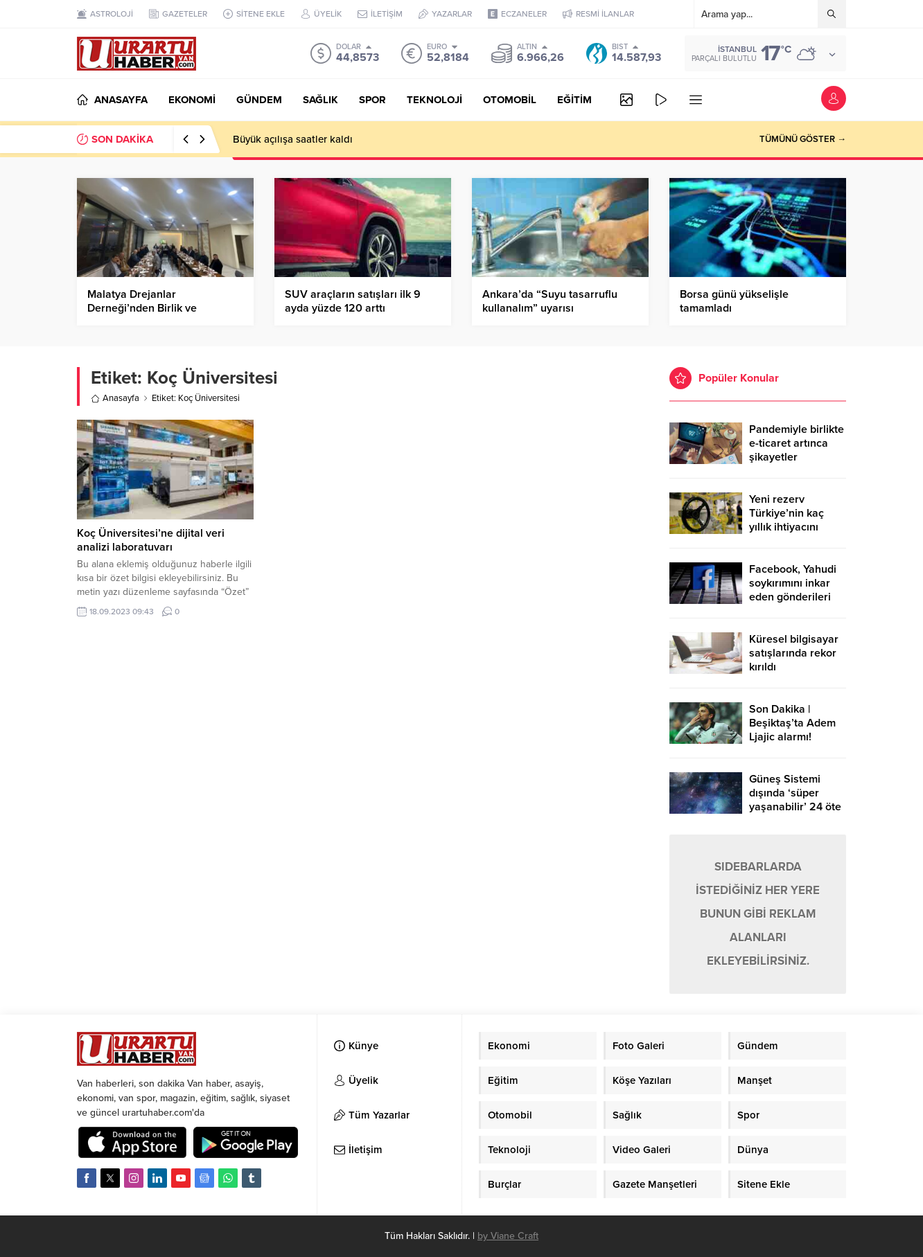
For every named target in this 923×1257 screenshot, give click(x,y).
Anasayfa (115, 398)
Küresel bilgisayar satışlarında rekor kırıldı (793, 653)
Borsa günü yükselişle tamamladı (734, 301)
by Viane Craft (507, 1236)
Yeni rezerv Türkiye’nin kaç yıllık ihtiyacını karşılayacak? (786, 520)
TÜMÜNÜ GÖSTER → (802, 139)
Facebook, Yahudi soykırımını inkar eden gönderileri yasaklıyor (792, 590)
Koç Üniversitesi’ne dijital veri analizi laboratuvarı (151, 540)
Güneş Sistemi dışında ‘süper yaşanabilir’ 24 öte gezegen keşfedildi (796, 800)
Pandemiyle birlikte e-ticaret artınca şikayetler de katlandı (796, 450)
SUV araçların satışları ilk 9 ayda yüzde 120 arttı (353, 301)
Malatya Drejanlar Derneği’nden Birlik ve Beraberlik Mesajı (142, 308)
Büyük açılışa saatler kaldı (293, 139)
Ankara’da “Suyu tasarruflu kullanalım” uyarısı (549, 301)
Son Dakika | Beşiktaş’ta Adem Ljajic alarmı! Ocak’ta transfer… (793, 730)
